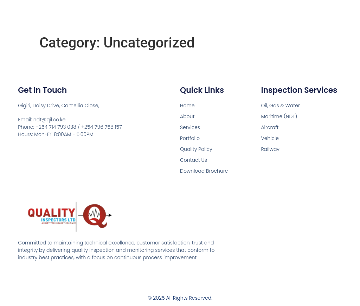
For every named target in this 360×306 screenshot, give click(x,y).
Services (190, 127)
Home (187, 105)
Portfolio (190, 138)
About (187, 116)
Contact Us (193, 160)
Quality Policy (196, 149)
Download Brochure (204, 170)
